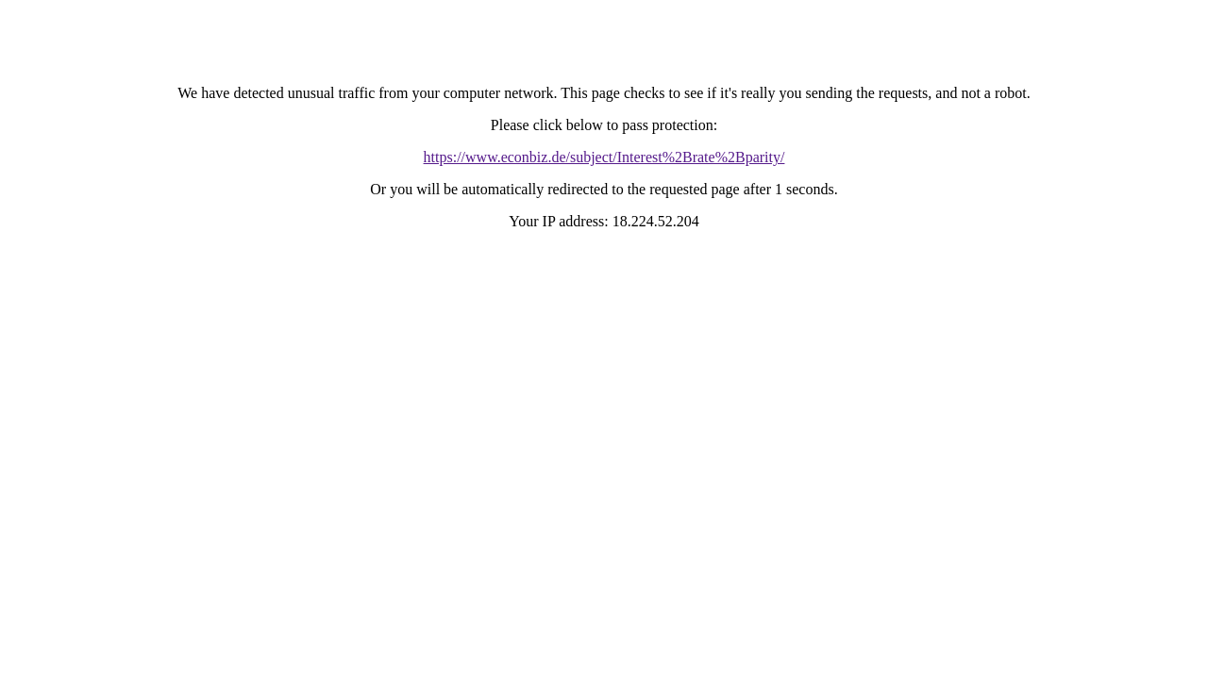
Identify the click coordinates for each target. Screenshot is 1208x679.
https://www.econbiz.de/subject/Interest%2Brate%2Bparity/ (604, 157)
